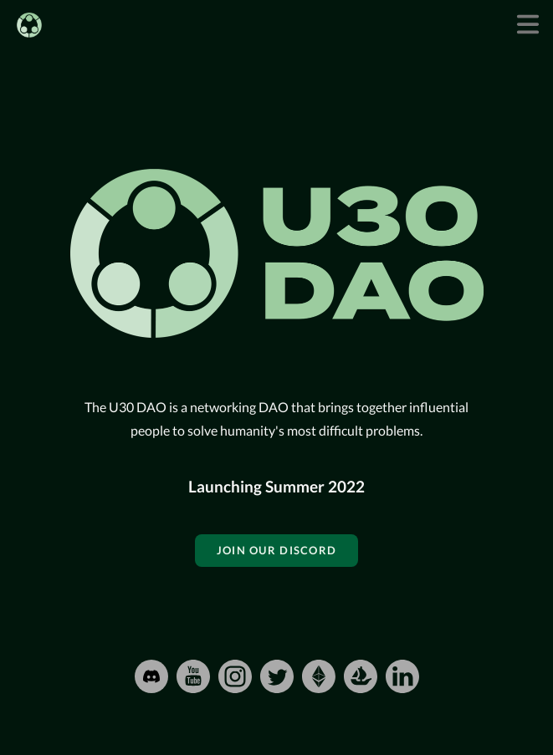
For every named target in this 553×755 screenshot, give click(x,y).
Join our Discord (276, 550)
